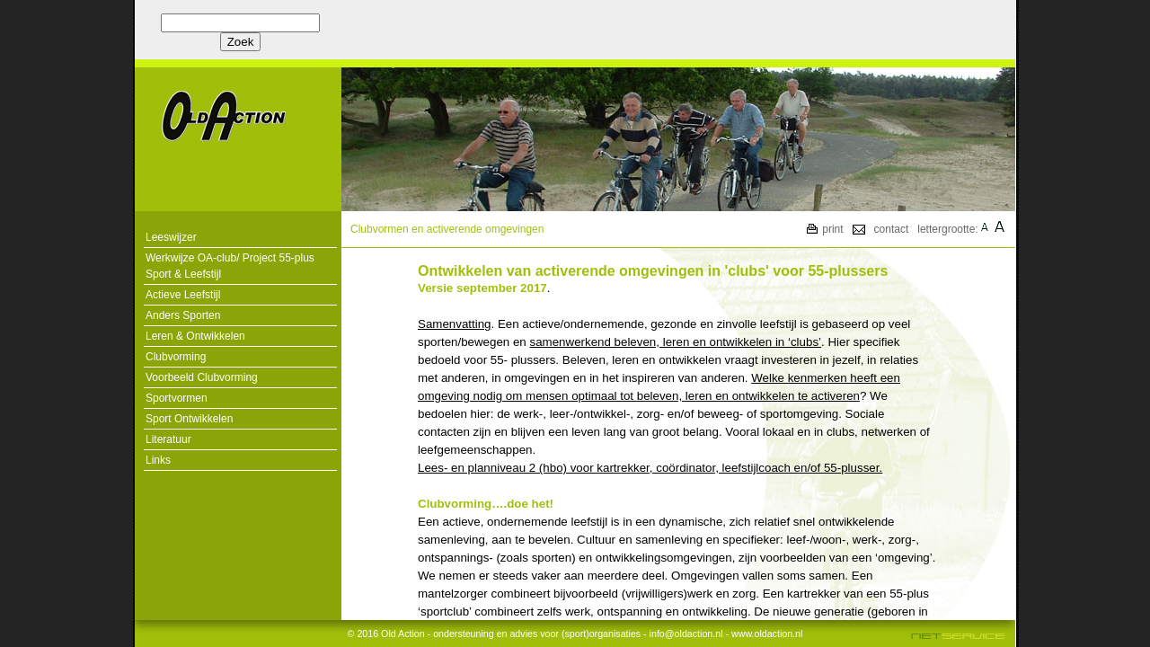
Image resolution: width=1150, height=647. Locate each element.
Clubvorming (176, 356)
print (832, 229)
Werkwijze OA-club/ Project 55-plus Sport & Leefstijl (230, 266)
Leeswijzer (171, 237)
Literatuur (168, 439)
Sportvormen (177, 398)
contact (891, 229)
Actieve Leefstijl (183, 294)
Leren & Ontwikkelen (195, 336)
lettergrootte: (947, 229)
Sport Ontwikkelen (189, 418)
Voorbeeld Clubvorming (202, 377)
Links (158, 460)
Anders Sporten (183, 315)
